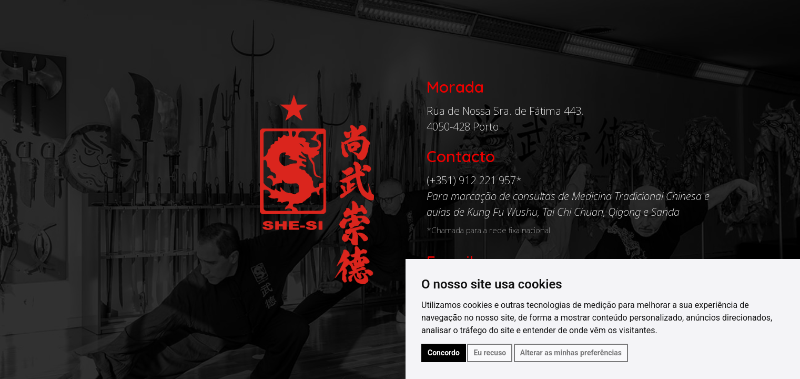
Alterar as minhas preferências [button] (571, 352)
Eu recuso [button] (489, 352)
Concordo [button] (444, 352)
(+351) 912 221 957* (474, 180)
